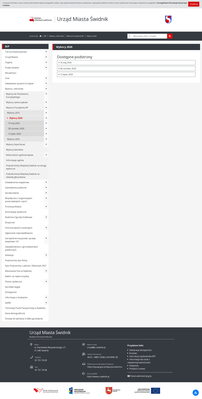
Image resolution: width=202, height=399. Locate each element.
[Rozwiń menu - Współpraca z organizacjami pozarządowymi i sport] (46, 200)
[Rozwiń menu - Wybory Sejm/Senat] (46, 144)
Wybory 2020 (91, 36)
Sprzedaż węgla (12, 286)
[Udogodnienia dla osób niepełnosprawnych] (196, 393)
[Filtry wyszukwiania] (129, 36)
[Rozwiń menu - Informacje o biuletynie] (46, 297)
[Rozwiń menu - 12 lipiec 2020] (46, 133)
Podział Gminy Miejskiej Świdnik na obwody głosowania (22, 175)
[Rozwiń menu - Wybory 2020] (46, 118)
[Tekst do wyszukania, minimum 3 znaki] (149, 36)
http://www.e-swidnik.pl (98, 376)
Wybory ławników (14, 149)
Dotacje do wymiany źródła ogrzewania (24, 318)
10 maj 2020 (65, 62)
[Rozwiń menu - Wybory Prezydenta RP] (46, 107)
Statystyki (134, 365)
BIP (45, 36)
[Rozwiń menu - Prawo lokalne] (46, 67)
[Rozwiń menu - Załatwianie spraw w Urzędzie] (46, 83)
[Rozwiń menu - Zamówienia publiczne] (46, 187)
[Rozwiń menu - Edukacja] (46, 255)
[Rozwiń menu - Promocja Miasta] (46, 206)
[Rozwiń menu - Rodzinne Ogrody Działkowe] (46, 217)
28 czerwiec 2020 (67, 68)
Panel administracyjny (139, 376)
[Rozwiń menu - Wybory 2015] (46, 112)
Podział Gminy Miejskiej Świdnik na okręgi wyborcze (26, 167)
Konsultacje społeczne (15, 211)
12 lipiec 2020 (66, 74)
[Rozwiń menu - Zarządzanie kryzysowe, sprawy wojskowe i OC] (46, 240)
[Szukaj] (169, 36)
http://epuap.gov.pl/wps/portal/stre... (105, 366)
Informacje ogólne (15, 160)
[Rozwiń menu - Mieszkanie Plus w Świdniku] (46, 271)
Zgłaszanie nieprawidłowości (19, 233)
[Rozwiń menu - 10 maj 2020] (46, 123)
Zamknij (194, 4)
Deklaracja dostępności (140, 350)
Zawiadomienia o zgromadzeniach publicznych (21, 248)
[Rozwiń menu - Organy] (46, 62)
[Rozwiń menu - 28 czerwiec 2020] (46, 128)
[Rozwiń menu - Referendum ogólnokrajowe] (46, 155)
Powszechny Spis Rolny (16, 260)
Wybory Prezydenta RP (75, 36)
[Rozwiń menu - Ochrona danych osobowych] (46, 227)
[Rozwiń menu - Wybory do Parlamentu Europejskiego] (46, 95)
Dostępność (11, 292)
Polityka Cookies (137, 368)
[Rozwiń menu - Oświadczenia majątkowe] (46, 182)
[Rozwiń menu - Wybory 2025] (46, 139)
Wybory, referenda (56, 36)
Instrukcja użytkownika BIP (142, 356)
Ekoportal (10, 222)
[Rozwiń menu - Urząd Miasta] (46, 57)
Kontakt (133, 353)
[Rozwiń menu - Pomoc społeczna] (46, 281)
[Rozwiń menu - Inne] (46, 78)
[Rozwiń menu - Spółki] (46, 302)
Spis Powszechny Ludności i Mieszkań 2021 (26, 265)
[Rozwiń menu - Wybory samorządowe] (46, 102)
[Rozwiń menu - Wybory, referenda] (46, 88)
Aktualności (10, 72)
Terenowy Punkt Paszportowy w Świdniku (25, 308)
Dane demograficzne (15, 313)
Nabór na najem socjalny (17, 276)
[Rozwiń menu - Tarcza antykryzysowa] (46, 51)
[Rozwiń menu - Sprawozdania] (46, 192)
